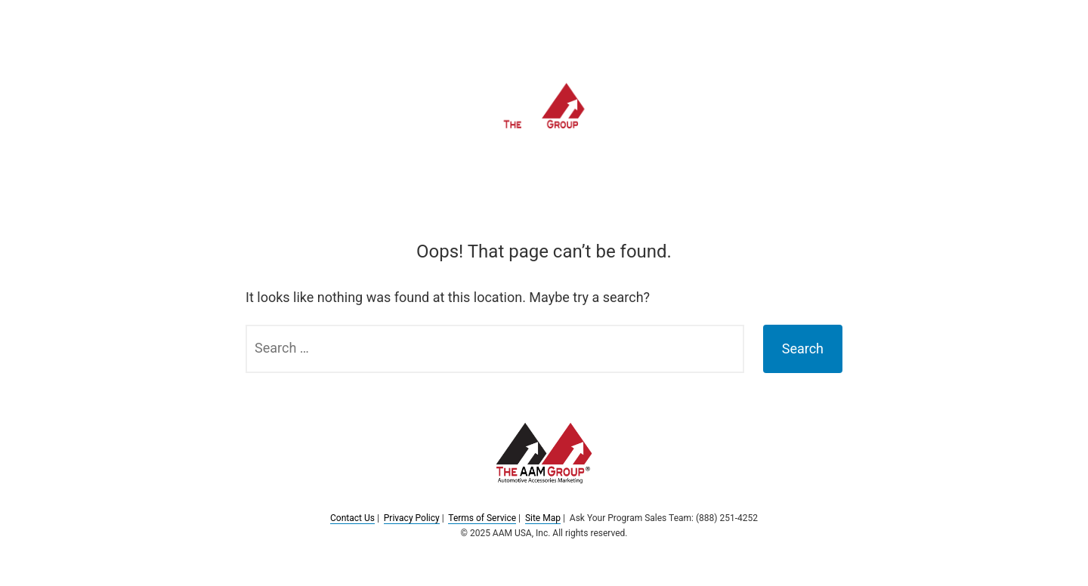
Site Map (543, 518)
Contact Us (352, 518)
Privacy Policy (412, 518)
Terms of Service (482, 518)
